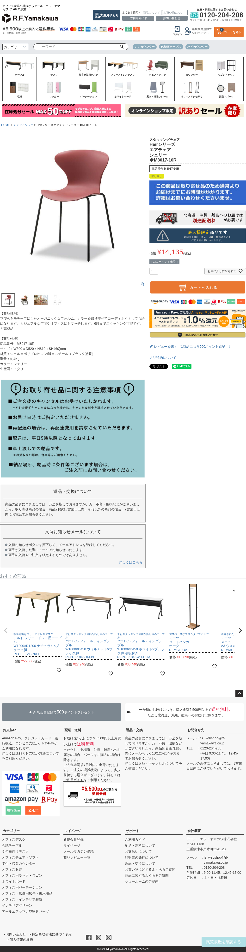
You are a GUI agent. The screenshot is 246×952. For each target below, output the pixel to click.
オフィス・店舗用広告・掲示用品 (27, 893)
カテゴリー (11, 831)
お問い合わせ (171, 18)
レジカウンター (145, 46)
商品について (151, 12)
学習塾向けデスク (15, 851)
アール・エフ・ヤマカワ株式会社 (211, 839)
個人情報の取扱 (21, 939)
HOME (5, 125)
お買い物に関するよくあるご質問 (150, 869)
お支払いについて (138, 851)
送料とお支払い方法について (37, 753)
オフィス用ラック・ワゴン (22, 875)
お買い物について (174, 12)
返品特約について (162, 357)
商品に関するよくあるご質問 (147, 875)
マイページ (72, 831)
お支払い (9, 730)
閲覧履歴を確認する (223, 942)
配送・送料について (140, 845)
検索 (121, 46)
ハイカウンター (197, 46)
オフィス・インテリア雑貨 (22, 899)
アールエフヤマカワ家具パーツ (25, 911)
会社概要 (194, 831)
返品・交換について (140, 863)
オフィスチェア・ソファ (20, 857)
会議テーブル (12, 845)
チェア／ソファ (23, 125)
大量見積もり (109, 15)
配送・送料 (72, 730)
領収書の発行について (142, 857)
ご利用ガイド (138, 18)
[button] (6, 630)
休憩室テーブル (171, 46)
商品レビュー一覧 (76, 857)
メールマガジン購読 (78, 851)
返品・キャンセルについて (158, 763)
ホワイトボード (13, 881)
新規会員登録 (73, 839)
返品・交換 (134, 730)
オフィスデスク (13, 839)
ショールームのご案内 (142, 881)
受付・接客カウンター (19, 863)
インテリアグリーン (17, 905)
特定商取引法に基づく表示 (52, 934)
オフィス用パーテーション (22, 887)
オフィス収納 (12, 869)
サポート (132, 831)
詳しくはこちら (130, 562)
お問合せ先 (195, 730)
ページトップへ (239, 693)
